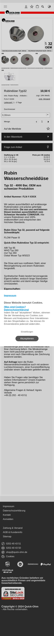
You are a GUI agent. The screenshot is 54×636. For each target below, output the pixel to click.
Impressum (10, 295)
